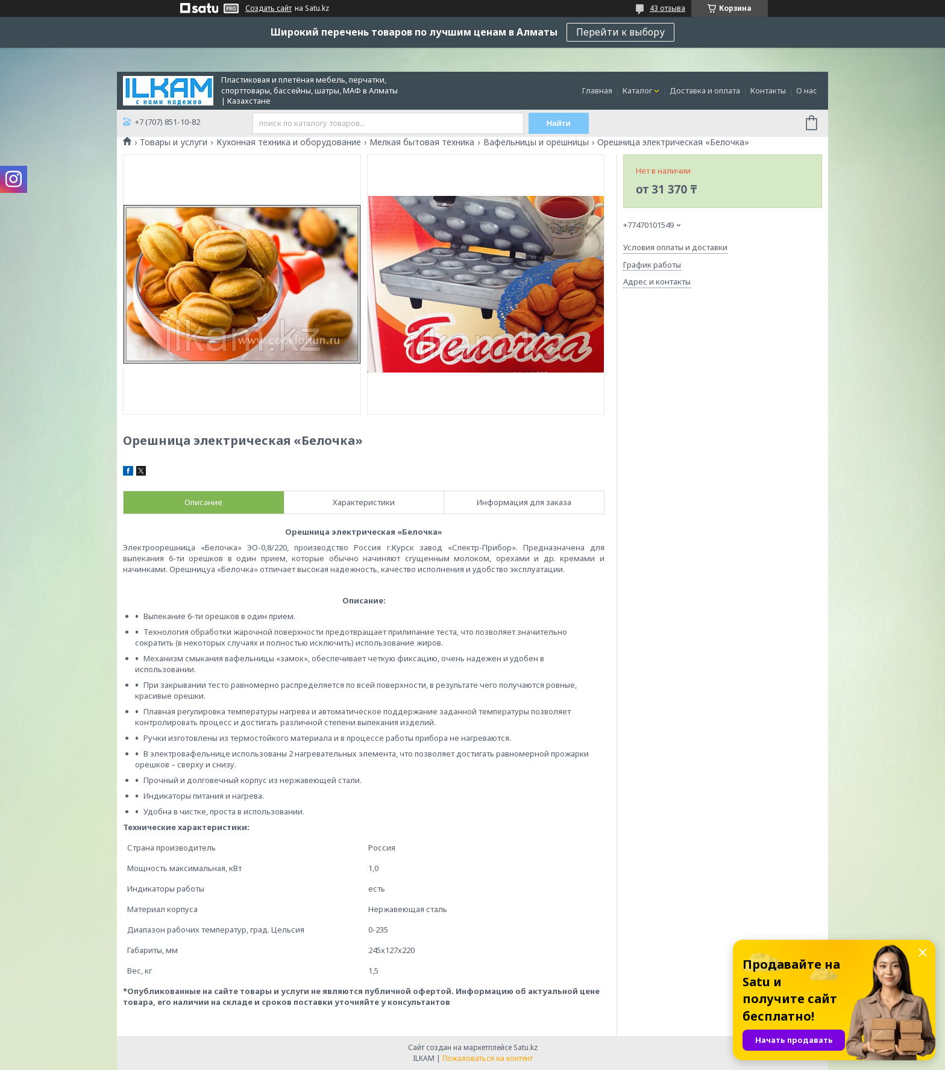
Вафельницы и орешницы (536, 142)
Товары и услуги (173, 142)
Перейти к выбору (620, 32)
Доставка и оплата (705, 90)
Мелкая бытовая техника (421, 142)
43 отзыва (667, 8)
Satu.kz (525, 1047)
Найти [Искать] (559, 123)
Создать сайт (268, 8)
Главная (597, 90)
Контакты (768, 90)
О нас (806, 90)
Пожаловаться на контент (487, 1058)
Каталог (637, 90)
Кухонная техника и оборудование (288, 142)
